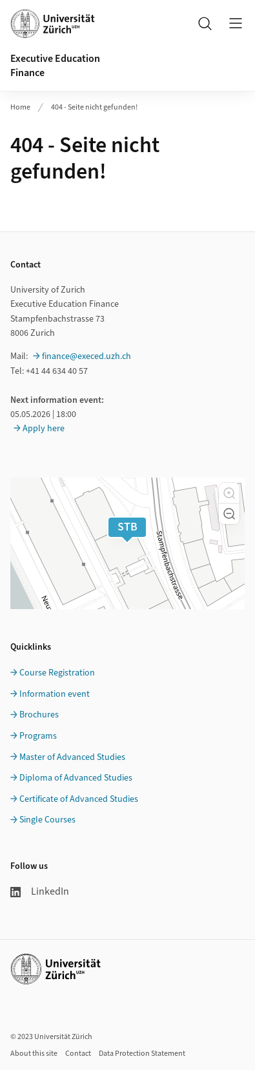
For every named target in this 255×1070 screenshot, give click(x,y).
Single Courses (47, 819)
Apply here (44, 428)
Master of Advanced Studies (72, 757)
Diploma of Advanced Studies (75, 778)
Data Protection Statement (142, 1053)
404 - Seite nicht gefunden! (94, 107)
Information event (54, 694)
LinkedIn (39, 891)
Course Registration (57, 672)
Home (20, 107)
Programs (38, 736)
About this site (33, 1053)
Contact (78, 1053)
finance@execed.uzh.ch (86, 356)
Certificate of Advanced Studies (78, 799)
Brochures (39, 714)
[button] (229, 493)
